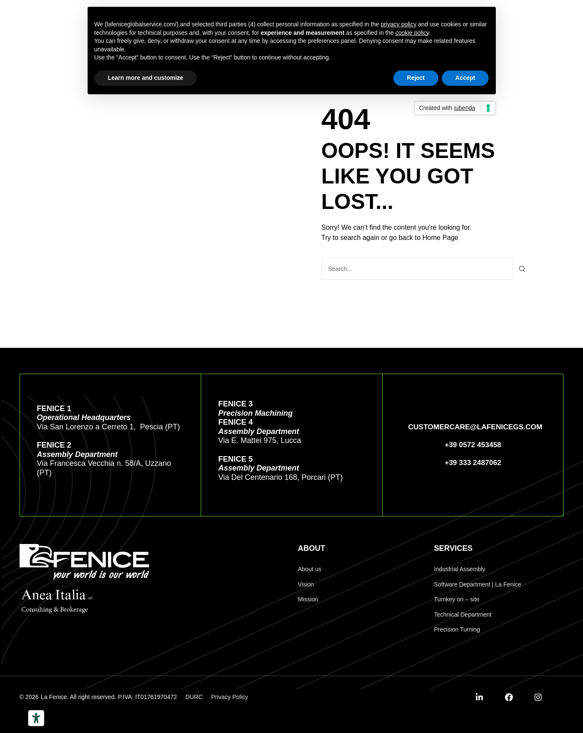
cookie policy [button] (412, 32)
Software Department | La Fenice (477, 584)
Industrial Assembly (460, 568)
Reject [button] (416, 77)
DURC (193, 696)
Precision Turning (457, 629)
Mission (308, 598)
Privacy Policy (229, 696)
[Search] (522, 268)
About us (309, 568)
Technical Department (463, 614)
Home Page (440, 237)
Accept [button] (465, 77)
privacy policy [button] (398, 24)
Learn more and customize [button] (145, 77)
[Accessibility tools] (36, 718)
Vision (306, 584)
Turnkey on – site (457, 598)
